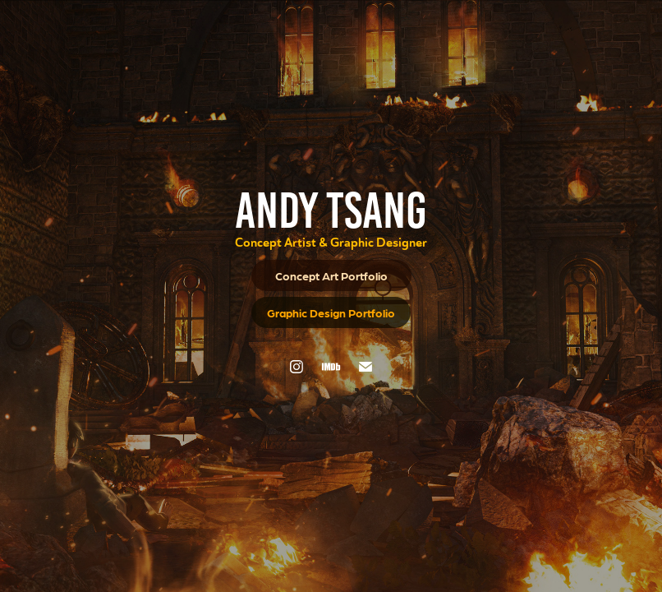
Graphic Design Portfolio (331, 312)
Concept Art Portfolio (331, 275)
